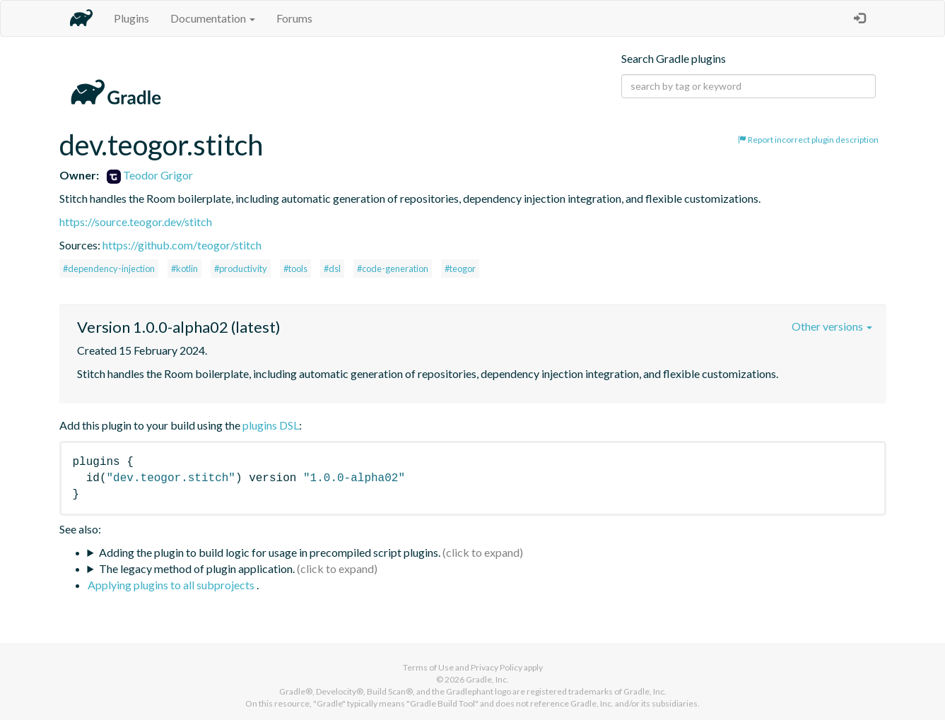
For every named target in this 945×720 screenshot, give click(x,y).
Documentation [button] (212, 18)
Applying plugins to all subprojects (172, 584)
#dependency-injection (109, 268)
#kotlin (184, 268)
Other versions (832, 326)
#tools (295, 268)
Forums (294, 18)
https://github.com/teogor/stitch (182, 245)
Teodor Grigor (150, 175)
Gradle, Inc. (487, 679)
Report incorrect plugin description (808, 139)
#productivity (240, 268)
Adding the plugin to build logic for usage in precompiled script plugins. (269, 552)
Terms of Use (428, 667)
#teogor (460, 268)
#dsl (332, 268)
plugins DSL (270, 425)
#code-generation (392, 268)
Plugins (131, 18)
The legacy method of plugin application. (197, 568)
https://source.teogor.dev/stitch (135, 221)
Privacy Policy (496, 667)
